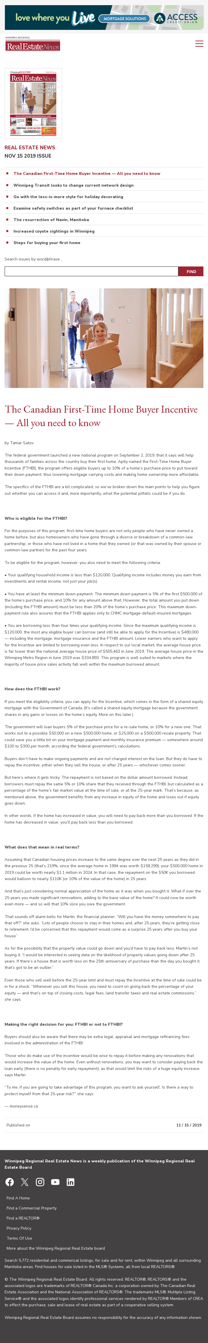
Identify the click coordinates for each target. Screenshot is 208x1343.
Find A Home (18, 1198)
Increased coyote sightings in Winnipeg (54, 231)
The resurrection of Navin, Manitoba (51, 220)
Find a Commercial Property (32, 1208)
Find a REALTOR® (23, 1218)
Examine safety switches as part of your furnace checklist (73, 208)
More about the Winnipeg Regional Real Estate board (56, 1248)
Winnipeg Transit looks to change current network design (74, 185)
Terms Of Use (19, 1238)
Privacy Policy (19, 1228)
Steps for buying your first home (47, 243)
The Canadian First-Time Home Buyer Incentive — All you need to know (87, 173)
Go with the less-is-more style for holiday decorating (68, 197)
